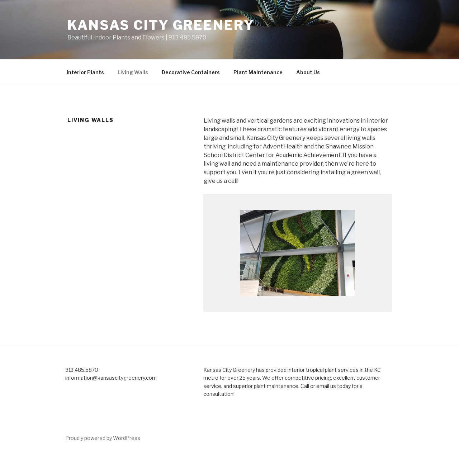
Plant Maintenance (258, 72)
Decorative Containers (191, 72)
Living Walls (133, 72)
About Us (308, 72)
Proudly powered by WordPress (102, 438)
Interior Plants (85, 72)
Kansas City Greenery (161, 25)
